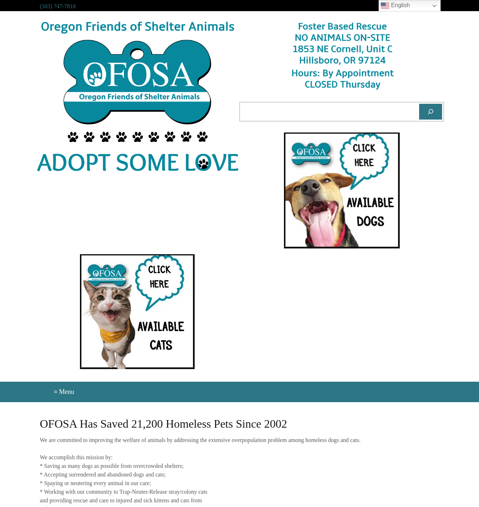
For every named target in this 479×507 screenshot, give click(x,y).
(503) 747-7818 (58, 6)
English (395, 5)
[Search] (430, 112)
